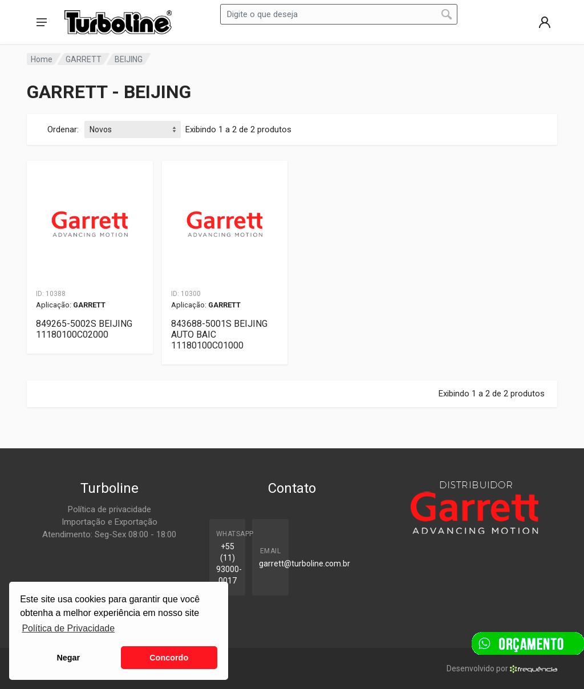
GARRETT (84, 59)
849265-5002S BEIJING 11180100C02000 (84, 329)
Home (41, 59)
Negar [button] (68, 657)
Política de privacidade (109, 509)
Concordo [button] (168, 657)
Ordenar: (63, 129)
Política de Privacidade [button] (68, 628)
